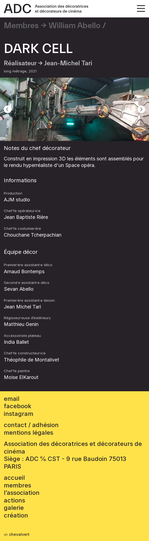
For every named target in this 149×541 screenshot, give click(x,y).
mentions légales (28, 432)
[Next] (141, 109)
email (11, 398)
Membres (21, 25)
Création (16, 515)
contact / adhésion (31, 424)
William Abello (74, 25)
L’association (22, 492)
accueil (14, 477)
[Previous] (7, 109)
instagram (18, 413)
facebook (17, 406)
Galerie (14, 507)
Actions (14, 500)
